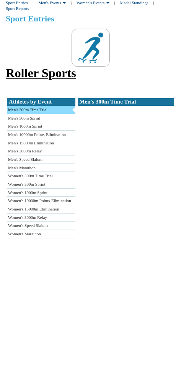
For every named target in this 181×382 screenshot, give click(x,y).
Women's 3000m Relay (27, 217)
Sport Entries (17, 2)
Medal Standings (134, 2)
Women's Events (93, 2)
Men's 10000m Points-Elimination (37, 134)
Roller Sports (41, 73)
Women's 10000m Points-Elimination (39, 200)
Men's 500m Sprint (24, 118)
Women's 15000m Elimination (33, 209)
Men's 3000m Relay (25, 151)
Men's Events (52, 2)
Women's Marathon (24, 233)
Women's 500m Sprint (27, 184)
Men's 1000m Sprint (25, 126)
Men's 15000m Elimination (31, 143)
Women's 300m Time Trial (30, 175)
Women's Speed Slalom (28, 225)
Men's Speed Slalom (25, 159)
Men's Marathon (22, 167)
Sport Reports (17, 8)
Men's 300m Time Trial (27, 109)
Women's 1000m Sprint (27, 192)
